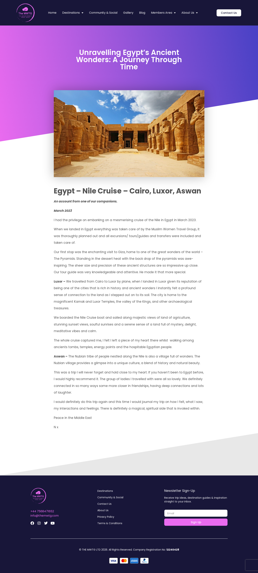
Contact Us (104, 504)
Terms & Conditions (109, 523)
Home (52, 13)
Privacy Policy (105, 517)
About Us (189, 13)
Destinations (72, 13)
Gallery (128, 13)
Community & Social (103, 13)
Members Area (163, 13)
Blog (142, 13)
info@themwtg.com (44, 516)
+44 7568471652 (42, 511)
